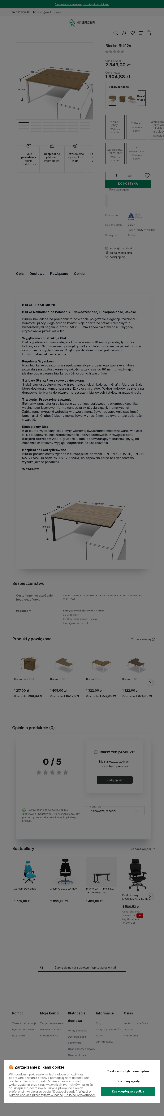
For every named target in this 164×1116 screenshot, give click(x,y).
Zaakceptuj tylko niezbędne (128, 1071)
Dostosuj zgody (128, 1081)
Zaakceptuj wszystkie (128, 1091)
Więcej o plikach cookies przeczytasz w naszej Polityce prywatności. (52, 1093)
